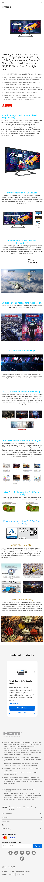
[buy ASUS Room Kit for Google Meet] (22, 682)
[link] (22, 2)
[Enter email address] (17, 846)
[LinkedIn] (34, 853)
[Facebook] (10, 853)
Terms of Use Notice (8, 874)
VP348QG (6, 7)
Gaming (33, 807)
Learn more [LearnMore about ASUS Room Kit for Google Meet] (22, 712)
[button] (3, 2)
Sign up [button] (37, 846)
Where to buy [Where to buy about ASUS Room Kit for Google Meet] (22, 708)
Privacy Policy (21, 874)
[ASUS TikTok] (22, 858)
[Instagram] (22, 853)
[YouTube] (28, 853)
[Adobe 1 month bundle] (7, 107)
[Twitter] (16, 853)
